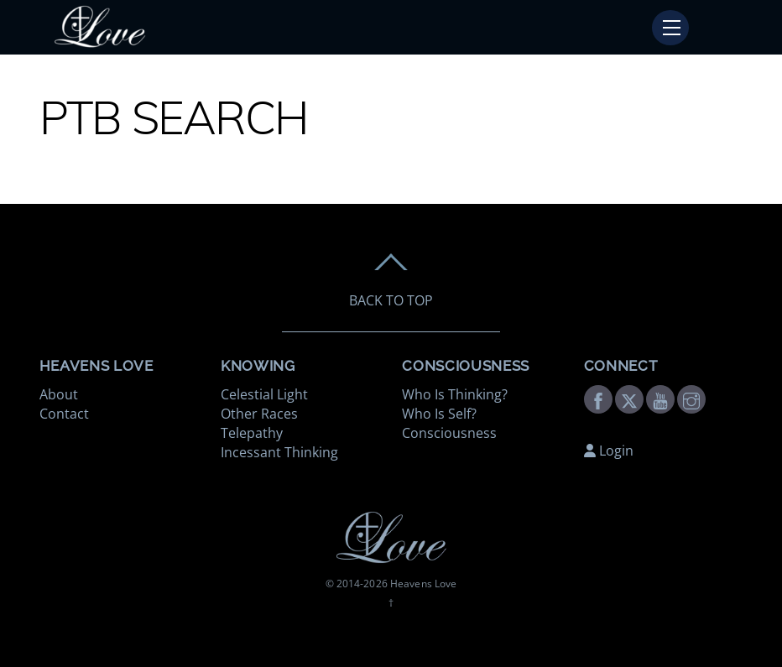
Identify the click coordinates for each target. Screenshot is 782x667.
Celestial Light (264, 394)
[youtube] (660, 398)
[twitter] (629, 398)
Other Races (259, 413)
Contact (64, 413)
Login (608, 450)
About (58, 394)
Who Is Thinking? (455, 394)
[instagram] (691, 398)
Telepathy (252, 433)
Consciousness (449, 433)
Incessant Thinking (279, 452)
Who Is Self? (439, 413)
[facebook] (598, 398)
